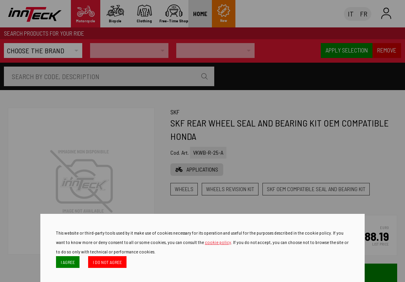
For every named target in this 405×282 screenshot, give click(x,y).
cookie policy (218, 242)
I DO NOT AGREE (107, 262)
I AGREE (68, 262)
